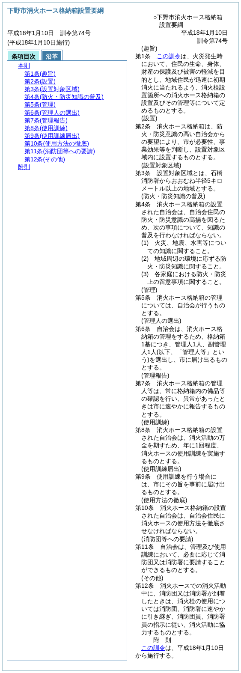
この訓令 (169, 56)
